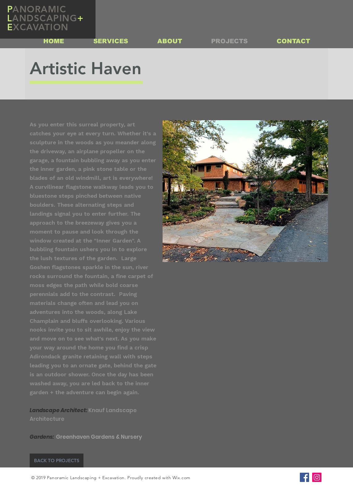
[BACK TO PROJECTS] (56, 460)
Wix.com (181, 477)
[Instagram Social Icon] (316, 477)
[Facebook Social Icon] (304, 477)
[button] (245, 191)
